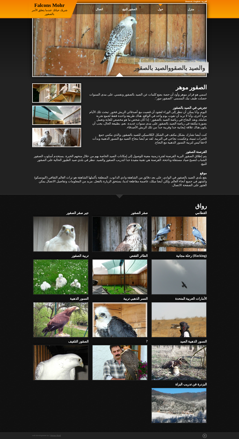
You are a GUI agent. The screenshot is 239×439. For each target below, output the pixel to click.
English (197, 1)
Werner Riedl (55, 435)
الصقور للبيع (129, 9)
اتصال (99, 9)
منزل (191, 9)
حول (160, 9)
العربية (204, 1)
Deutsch (188, 1)
